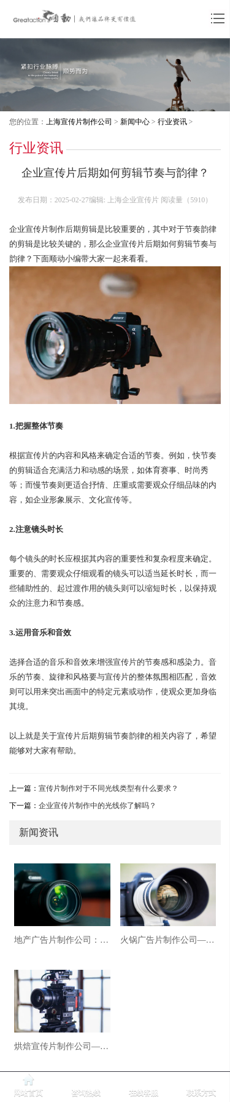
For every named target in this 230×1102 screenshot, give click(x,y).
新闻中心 (135, 121)
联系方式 (201, 1092)
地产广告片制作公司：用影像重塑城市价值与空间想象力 (62, 940)
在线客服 (143, 1092)
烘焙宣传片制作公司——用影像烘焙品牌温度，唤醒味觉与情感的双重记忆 (62, 1046)
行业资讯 (172, 121)
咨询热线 (86, 1092)
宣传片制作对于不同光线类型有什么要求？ (108, 788)
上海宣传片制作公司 (79, 121)
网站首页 (28, 1092)
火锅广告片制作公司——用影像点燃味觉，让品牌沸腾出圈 (168, 940)
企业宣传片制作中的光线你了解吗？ (97, 805)
